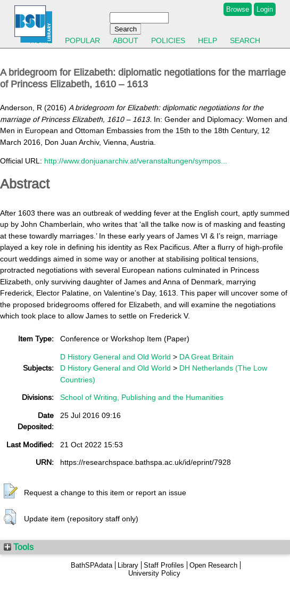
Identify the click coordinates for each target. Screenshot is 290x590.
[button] (11, 491)
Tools (19, 547)
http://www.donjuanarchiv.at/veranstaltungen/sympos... (135, 161)
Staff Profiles (164, 565)
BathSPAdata (91, 565)
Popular (82, 40)
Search (245, 40)
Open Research (213, 565)
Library (128, 565)
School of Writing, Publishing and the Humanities (141, 397)
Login (264, 9)
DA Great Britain (206, 357)
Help (207, 40)
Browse (237, 9)
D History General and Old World (115, 357)
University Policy (154, 573)
